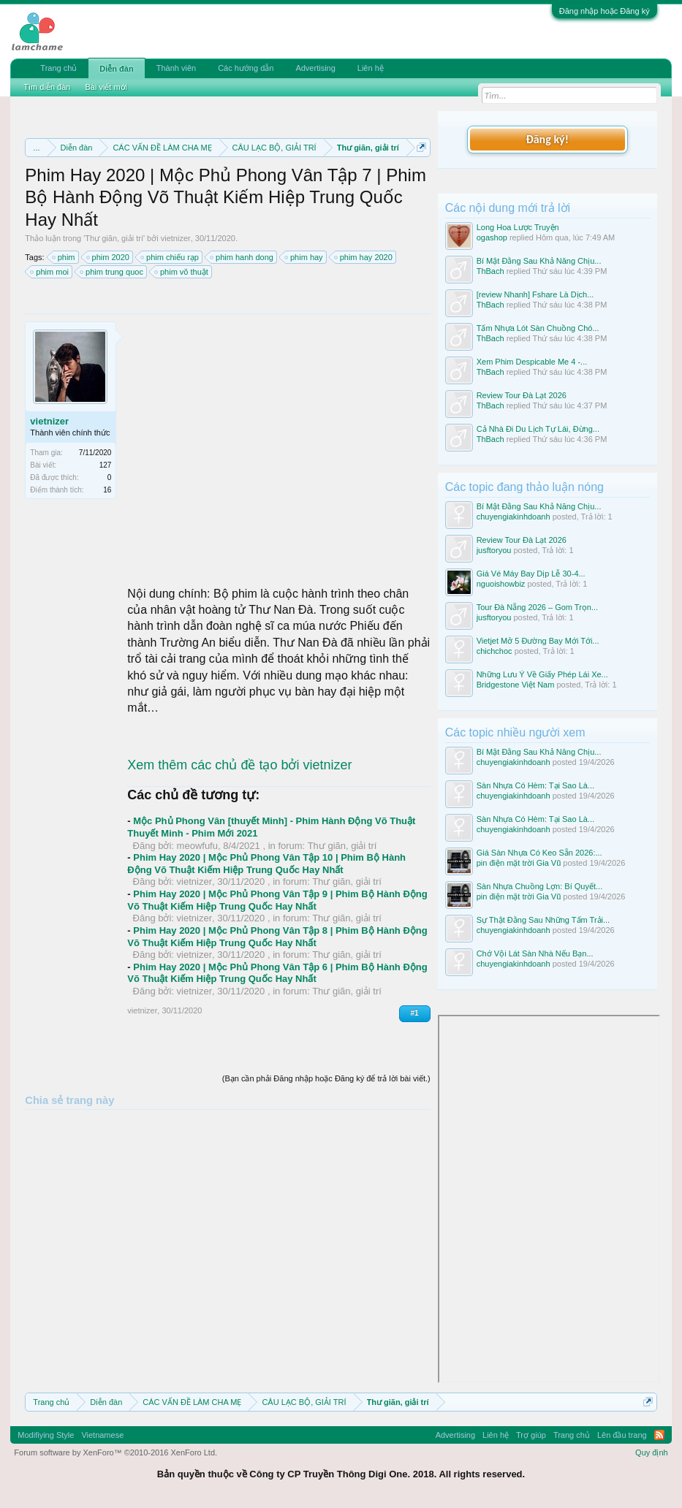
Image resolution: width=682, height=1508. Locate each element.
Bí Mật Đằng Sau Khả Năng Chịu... (539, 260)
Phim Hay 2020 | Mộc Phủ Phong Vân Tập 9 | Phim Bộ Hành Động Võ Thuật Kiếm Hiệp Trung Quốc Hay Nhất (277, 900)
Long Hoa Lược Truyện (518, 227)
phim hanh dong (242, 257)
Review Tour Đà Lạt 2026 (522, 395)
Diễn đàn (116, 68)
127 (105, 465)
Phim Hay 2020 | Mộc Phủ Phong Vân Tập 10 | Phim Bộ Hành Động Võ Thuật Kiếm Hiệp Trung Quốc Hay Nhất (266, 863)
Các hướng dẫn (245, 68)
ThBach (490, 271)
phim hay (304, 257)
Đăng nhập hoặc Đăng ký (604, 11)
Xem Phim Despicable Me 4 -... (532, 361)
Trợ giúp (531, 1435)
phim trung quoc (112, 271)
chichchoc (494, 651)
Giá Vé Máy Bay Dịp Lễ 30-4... (531, 573)
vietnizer (176, 238)
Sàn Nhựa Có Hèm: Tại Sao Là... (535, 785)
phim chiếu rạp (170, 257)
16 (107, 490)
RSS (659, 1435)
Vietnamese (102, 1435)
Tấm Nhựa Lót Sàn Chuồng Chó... (538, 328)
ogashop (492, 237)
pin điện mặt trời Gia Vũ (519, 862)
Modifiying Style (46, 1435)
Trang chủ (58, 68)
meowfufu (197, 845)
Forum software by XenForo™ (115, 1452)
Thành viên (176, 68)
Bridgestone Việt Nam (516, 684)
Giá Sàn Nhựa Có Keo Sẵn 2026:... (539, 852)
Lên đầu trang (622, 1435)
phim (64, 257)
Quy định (651, 1452)
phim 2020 (108, 257)
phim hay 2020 (364, 257)
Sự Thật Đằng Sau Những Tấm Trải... (543, 919)
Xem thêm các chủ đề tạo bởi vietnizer (239, 765)
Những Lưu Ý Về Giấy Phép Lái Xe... (542, 674)
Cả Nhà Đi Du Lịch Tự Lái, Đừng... (538, 428)
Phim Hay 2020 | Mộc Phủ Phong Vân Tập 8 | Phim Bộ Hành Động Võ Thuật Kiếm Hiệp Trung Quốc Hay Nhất (277, 936)
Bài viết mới (106, 87)
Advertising (315, 68)
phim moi (50, 271)
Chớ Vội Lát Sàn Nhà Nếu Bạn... (535, 953)
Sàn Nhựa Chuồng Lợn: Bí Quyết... (540, 886)
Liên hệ (370, 68)
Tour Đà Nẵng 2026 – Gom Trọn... (537, 607)
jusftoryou (494, 550)
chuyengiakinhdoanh (513, 516)
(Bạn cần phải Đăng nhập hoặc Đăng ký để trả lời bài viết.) (326, 1078)
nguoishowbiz (501, 583)
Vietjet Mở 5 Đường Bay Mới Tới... (538, 640)
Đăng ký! (547, 139)
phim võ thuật (182, 271)
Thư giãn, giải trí (114, 238)
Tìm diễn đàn (46, 87)
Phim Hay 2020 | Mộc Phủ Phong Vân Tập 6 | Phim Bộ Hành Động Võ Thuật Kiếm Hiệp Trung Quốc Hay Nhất (277, 973)
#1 (415, 1013)
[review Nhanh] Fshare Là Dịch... (535, 294)
